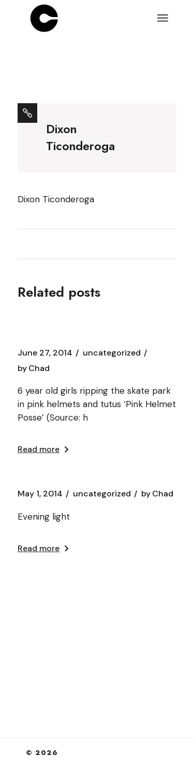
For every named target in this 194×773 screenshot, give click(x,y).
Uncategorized (112, 353)
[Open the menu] (162, 18)
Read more (43, 449)
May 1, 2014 (40, 494)
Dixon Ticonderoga (56, 199)
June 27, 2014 (45, 353)
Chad (34, 368)
